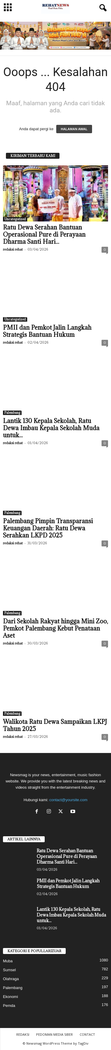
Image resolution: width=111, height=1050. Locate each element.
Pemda (9, 1005)
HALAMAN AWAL (74, 129)
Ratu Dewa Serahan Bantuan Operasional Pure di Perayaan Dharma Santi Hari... (44, 235)
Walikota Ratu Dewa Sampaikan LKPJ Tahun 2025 (55, 725)
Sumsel (9, 970)
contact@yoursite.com (68, 800)
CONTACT (87, 1034)
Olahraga (11, 979)
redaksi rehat (13, 249)
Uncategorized (15, 219)
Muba (8, 961)
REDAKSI (22, 1034)
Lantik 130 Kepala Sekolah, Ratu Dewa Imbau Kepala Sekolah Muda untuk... (51, 428)
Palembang (12, 413)
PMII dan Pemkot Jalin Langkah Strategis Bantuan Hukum (47, 331)
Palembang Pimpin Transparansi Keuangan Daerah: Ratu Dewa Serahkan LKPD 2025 (48, 528)
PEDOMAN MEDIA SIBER (54, 1034)
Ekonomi (10, 996)
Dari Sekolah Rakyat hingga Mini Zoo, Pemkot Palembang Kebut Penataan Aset (55, 628)
